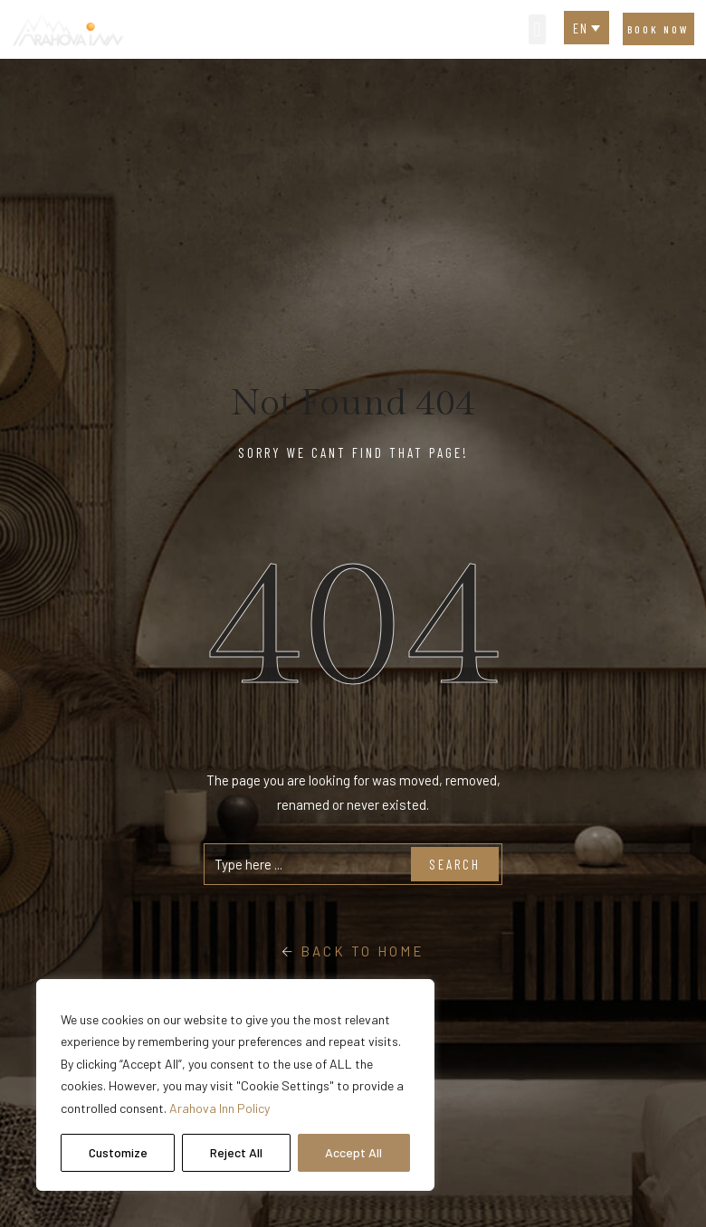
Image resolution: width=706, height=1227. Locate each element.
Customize (118, 1152)
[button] (537, 29)
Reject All (236, 1152)
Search (455, 864)
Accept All (353, 1152)
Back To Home (353, 951)
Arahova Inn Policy (219, 1108)
